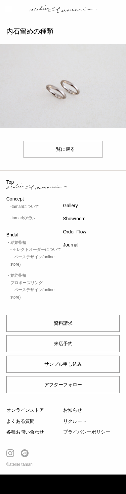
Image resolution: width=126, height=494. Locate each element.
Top (10, 182)
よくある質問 (20, 421)
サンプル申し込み (63, 364)
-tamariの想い (22, 218)
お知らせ (72, 410)
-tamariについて (24, 206)
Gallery (70, 205)
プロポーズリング (26, 282)
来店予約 (63, 343)
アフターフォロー (63, 384)
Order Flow (74, 231)
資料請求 (63, 323)
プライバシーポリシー (86, 432)
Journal (71, 245)
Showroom (74, 218)
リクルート (75, 421)
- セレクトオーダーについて (35, 249)
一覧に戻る (63, 149)
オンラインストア (25, 410)
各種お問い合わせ (25, 432)
